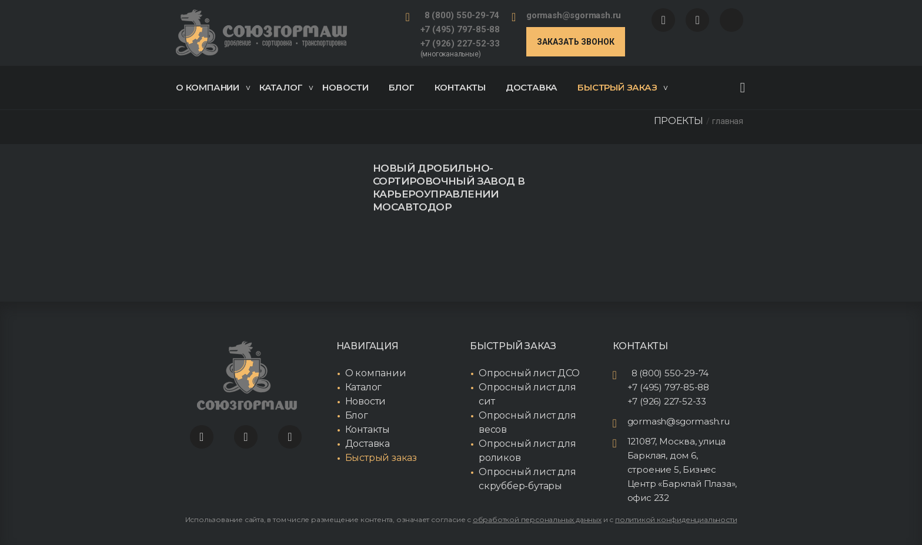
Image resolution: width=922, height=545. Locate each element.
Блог (402, 87)
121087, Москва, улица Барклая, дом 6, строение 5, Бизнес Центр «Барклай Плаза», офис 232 (682, 469)
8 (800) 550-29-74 (462, 15)
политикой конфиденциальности (676, 519)
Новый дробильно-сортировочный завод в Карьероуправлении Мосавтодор (449, 187)
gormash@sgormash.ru (573, 15)
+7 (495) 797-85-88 (460, 29)
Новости (345, 87)
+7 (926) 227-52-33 (460, 43)
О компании (213, 87)
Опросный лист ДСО (529, 373)
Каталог (286, 87)
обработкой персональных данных (537, 519)
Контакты (460, 87)
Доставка (531, 87)
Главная (727, 121)
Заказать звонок (575, 41)
